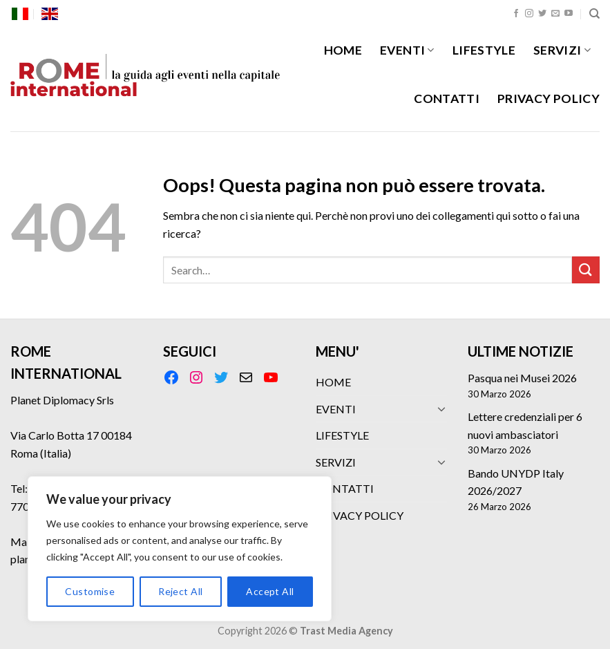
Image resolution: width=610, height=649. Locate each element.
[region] (180, 548)
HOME (343, 50)
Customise (90, 591)
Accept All (270, 591)
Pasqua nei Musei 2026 (522, 377)
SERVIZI (562, 50)
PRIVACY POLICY (548, 98)
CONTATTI (446, 98)
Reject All (180, 591)
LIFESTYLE (483, 50)
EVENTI (407, 50)
